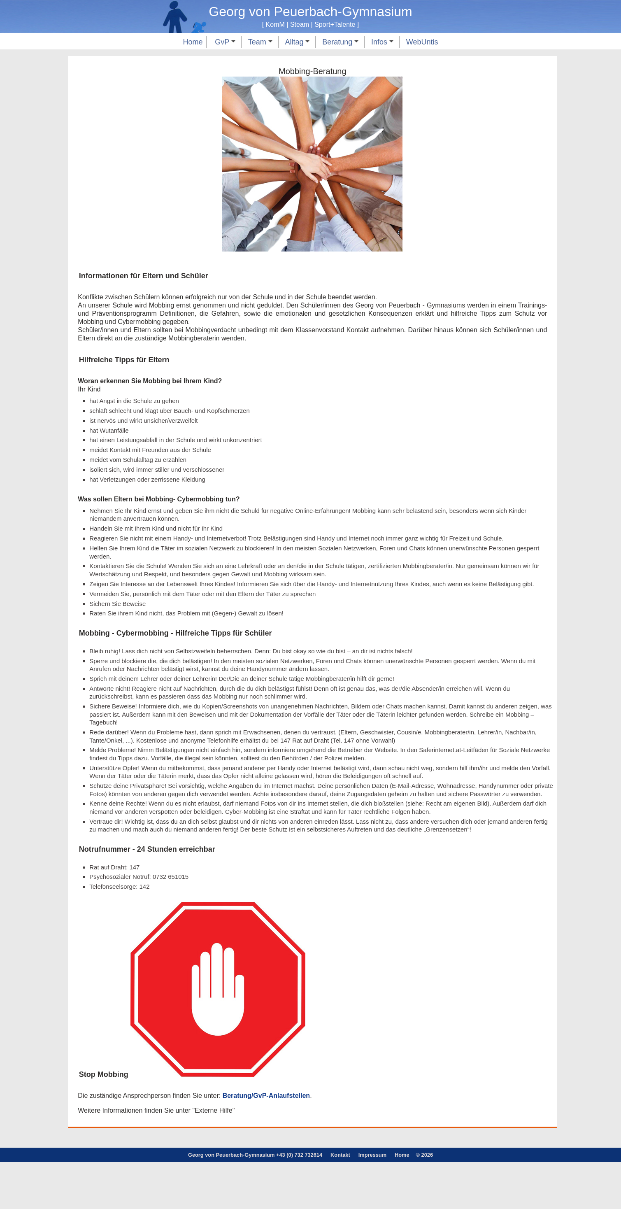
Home (192, 42)
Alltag (297, 42)
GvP (225, 42)
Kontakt (340, 1201)
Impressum (372, 1201)
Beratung (340, 42)
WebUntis (422, 42)
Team (260, 42)
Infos (382, 42)
